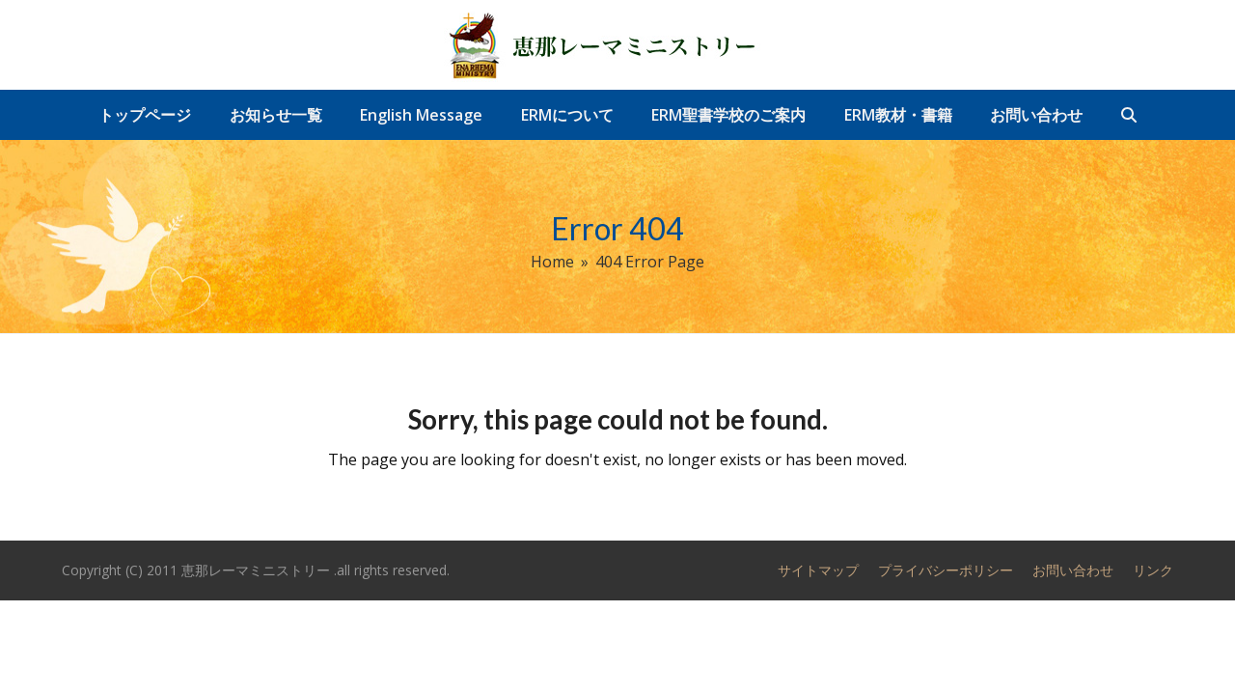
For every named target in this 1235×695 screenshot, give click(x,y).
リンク (1153, 570)
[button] (1129, 115)
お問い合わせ (1072, 570)
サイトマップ (818, 570)
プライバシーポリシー (945, 570)
